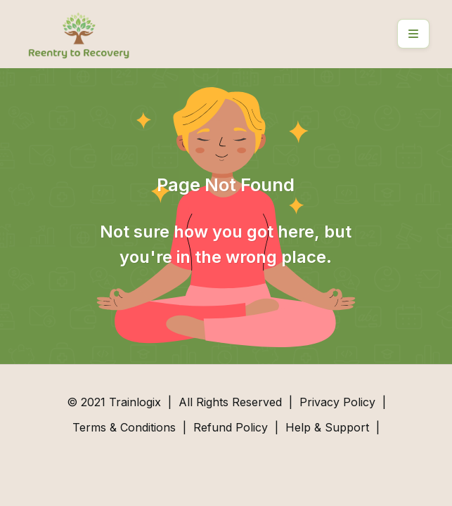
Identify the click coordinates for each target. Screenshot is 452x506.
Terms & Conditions (124, 427)
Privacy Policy (337, 402)
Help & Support (327, 427)
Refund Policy (230, 427)
